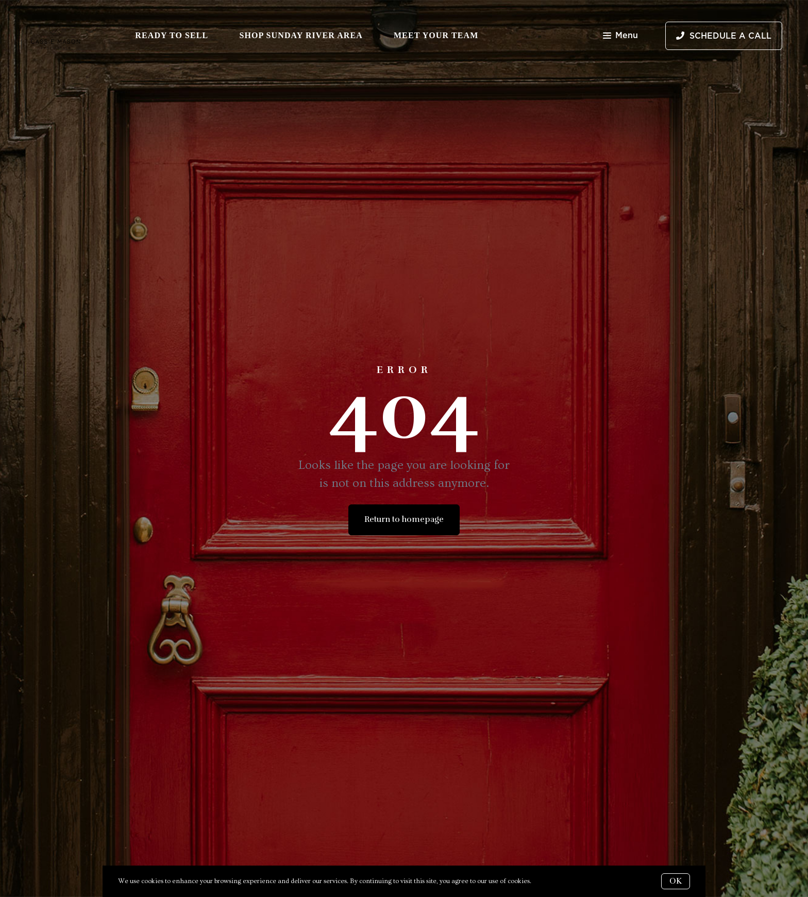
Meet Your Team (436, 35)
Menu (620, 36)
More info (548, 881)
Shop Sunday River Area (301, 35)
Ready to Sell (171, 35)
